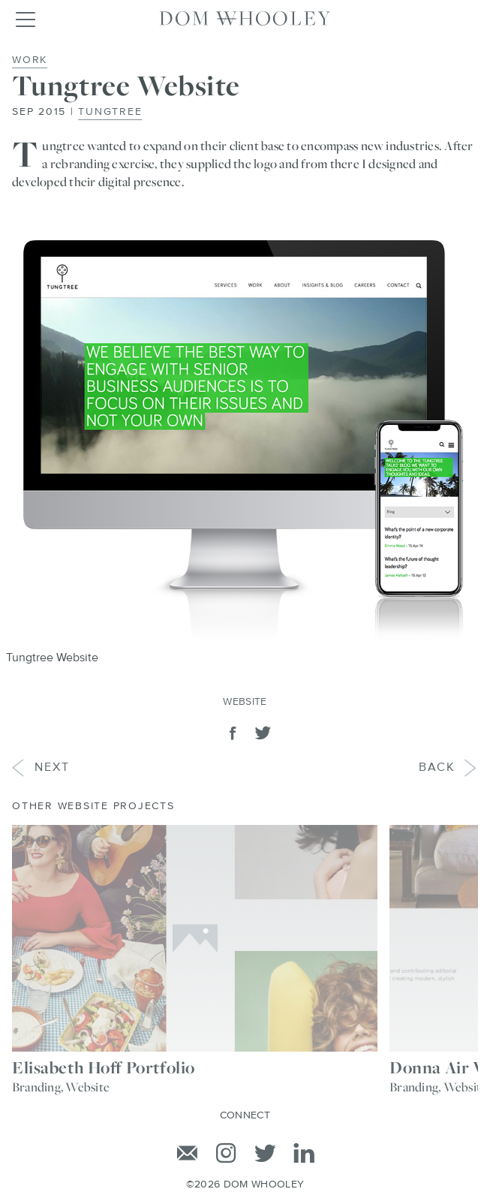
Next (41, 768)
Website (244, 702)
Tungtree (110, 112)
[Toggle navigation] (25, 19)
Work (29, 60)
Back (448, 768)
